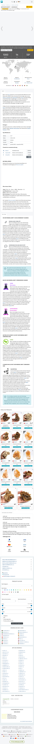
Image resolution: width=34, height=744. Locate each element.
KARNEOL (21, 670)
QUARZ (5, 679)
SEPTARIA (21, 684)
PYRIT (4, 678)
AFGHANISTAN (6, 630)
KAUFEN (29, 6)
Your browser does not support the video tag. (17, 29)
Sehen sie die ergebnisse (17, 623)
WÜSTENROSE (6, 691)
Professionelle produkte (8, 576)
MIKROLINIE (22, 674)
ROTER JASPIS (22, 683)
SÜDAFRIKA (5, 643)
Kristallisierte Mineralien (9, 563)
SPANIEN (21, 633)
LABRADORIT (22, 671)
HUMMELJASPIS (6, 668)
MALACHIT (5, 674)
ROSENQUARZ (6, 683)
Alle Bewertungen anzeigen (26, 721)
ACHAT (5, 650)
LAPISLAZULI (5, 673)
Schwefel (7, 154)
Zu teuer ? (28, 57)
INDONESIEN (6, 635)
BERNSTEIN (22, 657)
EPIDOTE (21, 661)
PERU (21, 638)
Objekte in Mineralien (8, 564)
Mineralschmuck (7, 568)
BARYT (5, 657)
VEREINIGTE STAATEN (24, 641)
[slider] (2, 605)
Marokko (17, 82)
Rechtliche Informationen (13, 726)
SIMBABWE (22, 643)
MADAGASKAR (23, 637)
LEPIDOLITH (22, 673)
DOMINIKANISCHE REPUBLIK (8, 633)
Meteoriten (5, 569)
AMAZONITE (22, 650)
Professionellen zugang (16, 727)
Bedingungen (5, 726)
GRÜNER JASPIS (6, 666)
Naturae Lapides (19, 164)
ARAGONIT (5, 655)
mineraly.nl (13, 736)
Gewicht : (3, 607)
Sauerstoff (7, 152)
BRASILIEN (6, 632)
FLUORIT (21, 663)
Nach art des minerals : (6, 599)
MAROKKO (6, 637)
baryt (3, 423)
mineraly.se (28, 736)
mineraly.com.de (21, 734)
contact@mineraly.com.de (12, 732)
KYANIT (5, 671)
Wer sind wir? (28, 726)
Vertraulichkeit (22, 726)
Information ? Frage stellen (6, 50)
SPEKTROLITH (6, 686)
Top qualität (5, 574)
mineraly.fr (4, 734)
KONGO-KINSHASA (23, 632)
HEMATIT (21, 666)
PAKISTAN (5, 640)
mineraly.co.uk (12, 734)
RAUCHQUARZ (22, 679)
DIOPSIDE (21, 660)
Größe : (3, 611)
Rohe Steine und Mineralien (9, 559)
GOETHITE (21, 665)
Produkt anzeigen (5, 428)
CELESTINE (5, 660)
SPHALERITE (22, 686)
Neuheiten (5, 573)
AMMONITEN (22, 652)
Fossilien (5, 566)
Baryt (28, 78)
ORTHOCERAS (6, 676)
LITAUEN (21, 635)
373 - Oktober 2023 (28, 82)
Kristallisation (17, 78)
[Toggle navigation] (32, 1)
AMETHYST (6, 652)
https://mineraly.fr (23, 732)
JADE (20, 668)
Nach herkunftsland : (22, 599)
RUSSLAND (22, 640)
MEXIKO (5, 638)
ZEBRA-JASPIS (22, 691)
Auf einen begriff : (5, 594)
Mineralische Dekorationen (9, 561)
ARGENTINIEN (22, 630)
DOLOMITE (5, 661)
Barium (7, 150)
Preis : (3, 603)
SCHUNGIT (5, 684)
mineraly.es (6, 736)
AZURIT (21, 655)
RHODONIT (5, 681)
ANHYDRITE (5, 653)
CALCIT (5, 658)
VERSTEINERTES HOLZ (24, 689)
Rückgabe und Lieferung (6, 727)
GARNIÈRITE (6, 665)
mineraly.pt (21, 736)
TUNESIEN (5, 641)
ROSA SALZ (22, 681)
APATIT (21, 653)
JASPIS (5, 670)
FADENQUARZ (6, 663)
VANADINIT (5, 689)
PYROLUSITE (22, 678)
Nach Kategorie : (5, 584)
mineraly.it (29, 734)
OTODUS (21, 676)
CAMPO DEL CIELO (23, 658)
